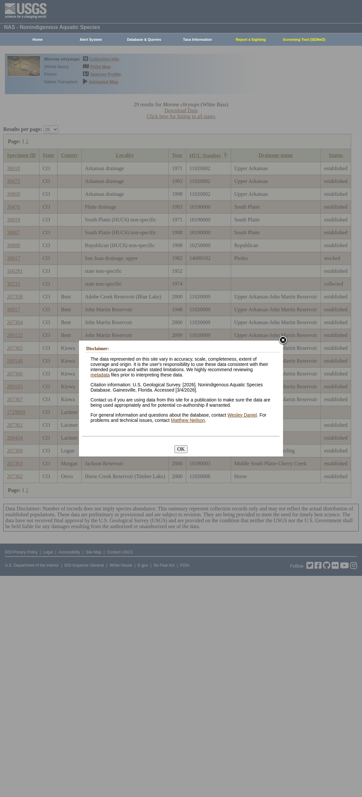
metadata (100, 374)
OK (181, 449)
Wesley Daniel (242, 415)
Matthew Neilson (188, 420)
